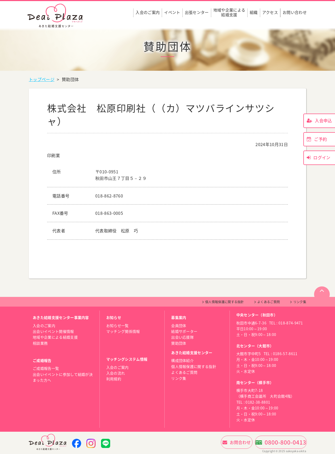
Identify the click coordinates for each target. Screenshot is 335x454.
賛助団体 (178, 343)
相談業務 (40, 343)
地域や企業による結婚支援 (229, 13)
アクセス (270, 12)
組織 (254, 12)
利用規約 (113, 378)
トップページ (41, 79)
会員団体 (178, 325)
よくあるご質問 (268, 302)
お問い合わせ (295, 12)
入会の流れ (115, 373)
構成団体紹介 (182, 360)
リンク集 (299, 302)
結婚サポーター (184, 331)
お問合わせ (218, 442)
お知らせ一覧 (117, 325)
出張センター (197, 12)
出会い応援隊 (182, 337)
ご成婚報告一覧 (46, 368)
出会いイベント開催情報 (53, 331)
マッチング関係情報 (123, 331)
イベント (172, 12)
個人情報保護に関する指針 (224, 302)
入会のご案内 (148, 12)
